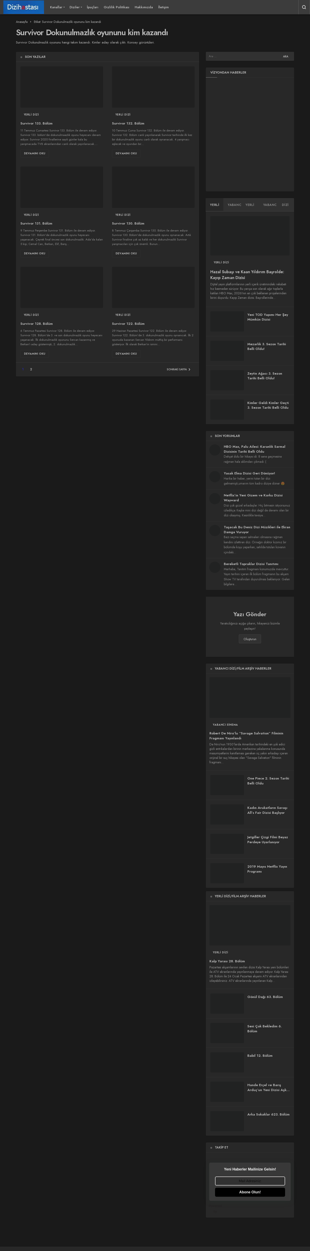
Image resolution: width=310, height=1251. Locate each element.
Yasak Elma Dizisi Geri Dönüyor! (249, 473)
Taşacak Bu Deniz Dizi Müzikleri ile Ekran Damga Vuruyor (257, 530)
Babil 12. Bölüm (260, 1055)
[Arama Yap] (304, 7)
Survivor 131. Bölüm (36, 223)
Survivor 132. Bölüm (128, 123)
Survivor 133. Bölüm (36, 123)
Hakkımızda (144, 7)
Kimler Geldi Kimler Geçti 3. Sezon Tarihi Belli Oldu (268, 405)
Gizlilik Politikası (116, 7)
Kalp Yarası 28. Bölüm (227, 961)
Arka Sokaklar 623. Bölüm (268, 1114)
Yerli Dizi (31, 115)
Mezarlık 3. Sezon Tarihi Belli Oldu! (266, 347)
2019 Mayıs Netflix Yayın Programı (267, 869)
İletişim (163, 7)
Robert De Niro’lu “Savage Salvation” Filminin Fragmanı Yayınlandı (246, 736)
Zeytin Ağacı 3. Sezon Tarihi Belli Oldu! (264, 376)
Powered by (250, 1208)
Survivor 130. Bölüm (128, 223)
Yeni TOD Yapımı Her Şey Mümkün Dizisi (267, 317)
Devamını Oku (34, 153)
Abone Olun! (250, 1192)
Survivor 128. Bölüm (36, 323)
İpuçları (92, 7)
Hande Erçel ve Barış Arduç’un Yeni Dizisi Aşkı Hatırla (267, 1090)
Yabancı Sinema (225, 725)
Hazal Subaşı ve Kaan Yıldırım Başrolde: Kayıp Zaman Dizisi (247, 275)
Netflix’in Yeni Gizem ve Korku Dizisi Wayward (253, 498)
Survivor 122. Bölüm (128, 323)
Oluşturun (250, 639)
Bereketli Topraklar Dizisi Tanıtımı (251, 563)
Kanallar (56, 7)
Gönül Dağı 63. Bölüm (265, 996)
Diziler (75, 7)
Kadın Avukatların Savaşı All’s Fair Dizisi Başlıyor (267, 810)
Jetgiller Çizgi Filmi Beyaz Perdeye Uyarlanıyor (267, 840)
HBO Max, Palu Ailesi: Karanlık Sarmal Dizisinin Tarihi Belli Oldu (254, 449)
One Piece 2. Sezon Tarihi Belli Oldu (268, 781)
